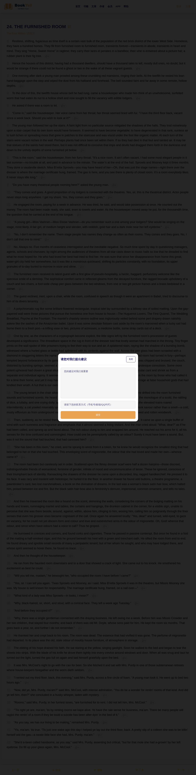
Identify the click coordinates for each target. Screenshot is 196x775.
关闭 (131, 359)
